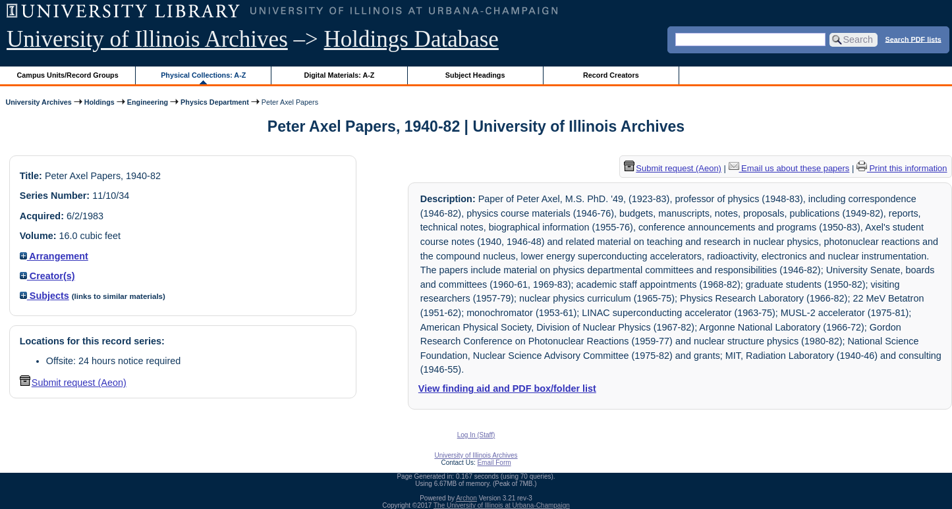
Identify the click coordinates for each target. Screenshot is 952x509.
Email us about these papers (789, 168)
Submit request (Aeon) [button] (73, 382)
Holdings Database (411, 39)
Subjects (44, 295)
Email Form (494, 462)
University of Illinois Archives (147, 39)
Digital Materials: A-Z (339, 75)
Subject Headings (475, 75)
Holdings (99, 102)
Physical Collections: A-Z (203, 75)
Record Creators (611, 75)
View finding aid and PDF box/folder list (507, 388)
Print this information (901, 168)
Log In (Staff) (476, 435)
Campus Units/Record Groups (68, 75)
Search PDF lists (913, 39)
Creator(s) (47, 276)
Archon (466, 498)
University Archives (38, 102)
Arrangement (54, 256)
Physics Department (215, 102)
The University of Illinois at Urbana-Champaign (502, 505)
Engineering (147, 102)
